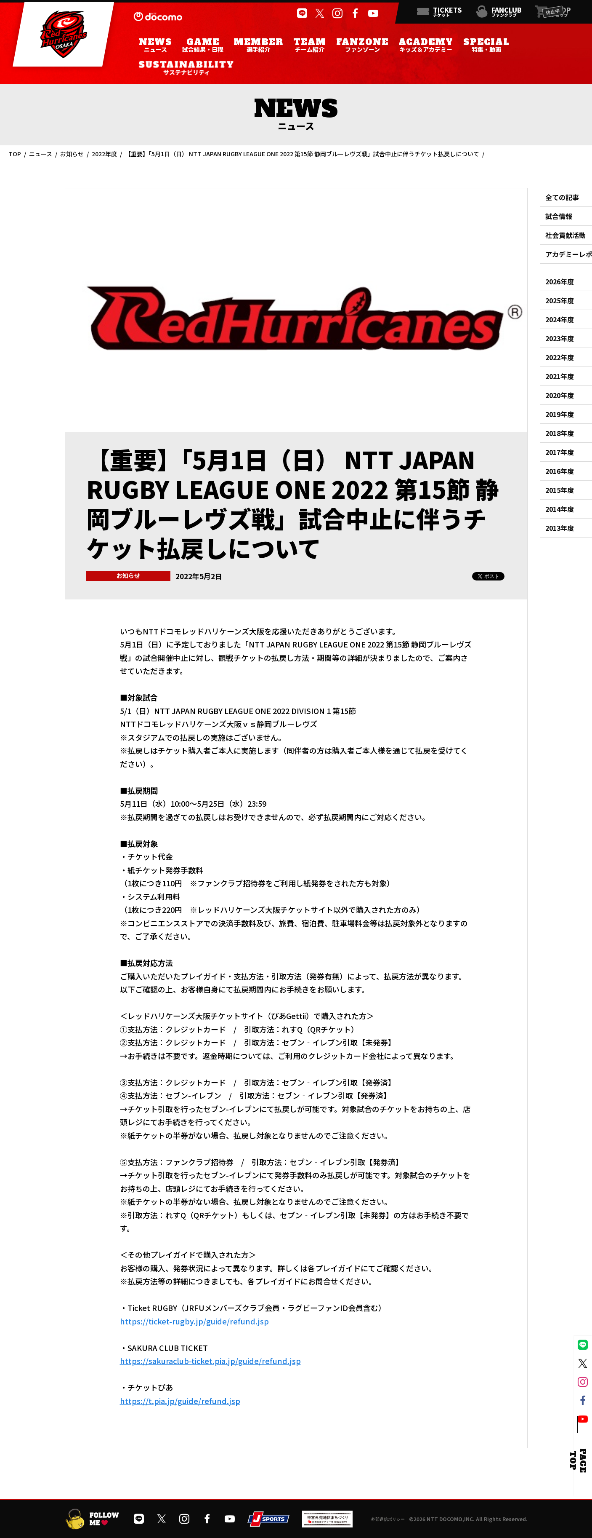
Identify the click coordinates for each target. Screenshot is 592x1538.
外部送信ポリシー (388, 1519)
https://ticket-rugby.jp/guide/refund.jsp (194, 1321)
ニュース (40, 154)
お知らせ (72, 154)
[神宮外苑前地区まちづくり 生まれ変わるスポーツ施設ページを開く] (327, 1524)
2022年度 (104, 154)
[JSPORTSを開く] (268, 1523)
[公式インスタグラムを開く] (337, 13)
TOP (14, 154)
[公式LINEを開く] (301, 13)
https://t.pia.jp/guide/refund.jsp (180, 1400)
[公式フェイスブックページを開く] (355, 13)
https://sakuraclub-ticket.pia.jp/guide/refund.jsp (210, 1360)
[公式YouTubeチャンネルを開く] (372, 13)
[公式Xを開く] (319, 13)
